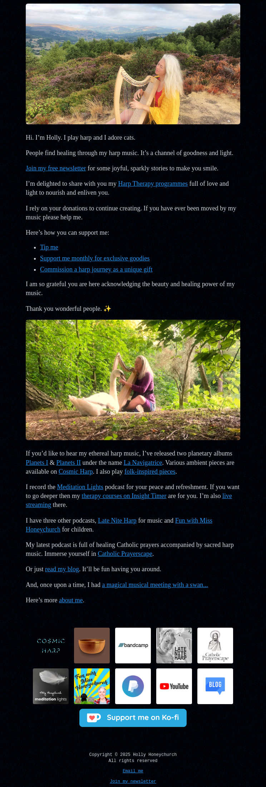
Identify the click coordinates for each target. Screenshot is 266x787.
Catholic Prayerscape (125, 553)
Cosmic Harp (76, 471)
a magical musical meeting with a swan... (155, 584)
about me (71, 600)
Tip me (49, 247)
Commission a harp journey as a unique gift (96, 269)
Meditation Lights (80, 486)
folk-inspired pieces (149, 471)
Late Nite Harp (117, 520)
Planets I (37, 462)
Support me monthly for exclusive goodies (94, 258)
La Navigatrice (143, 462)
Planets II (68, 462)
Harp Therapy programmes (153, 183)
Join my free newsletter (56, 168)
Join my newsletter (133, 780)
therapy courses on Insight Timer (124, 495)
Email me (133, 770)
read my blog (62, 569)
